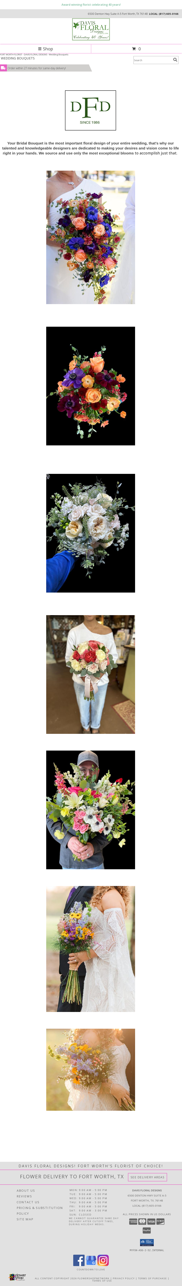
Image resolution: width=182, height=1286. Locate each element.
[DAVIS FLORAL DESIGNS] (91, 39)
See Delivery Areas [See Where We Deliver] (148, 1177)
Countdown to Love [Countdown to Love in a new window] (91, 1269)
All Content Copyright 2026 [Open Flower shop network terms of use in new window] (56, 1278)
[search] (175, 60)
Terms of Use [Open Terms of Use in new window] (102, 1280)
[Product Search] (153, 60)
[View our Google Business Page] (91, 1265)
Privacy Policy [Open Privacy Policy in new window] (124, 1278)
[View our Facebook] (79, 1265)
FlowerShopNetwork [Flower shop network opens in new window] (93, 1278)
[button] (147, 1242)
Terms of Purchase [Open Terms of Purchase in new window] (152, 1278)
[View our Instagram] (103, 1265)
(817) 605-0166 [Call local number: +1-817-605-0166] (168, 13)
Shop (45, 49)
